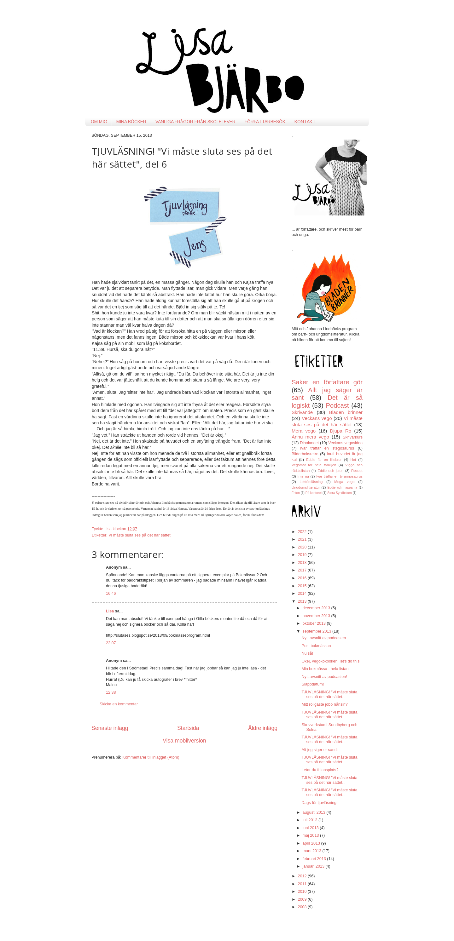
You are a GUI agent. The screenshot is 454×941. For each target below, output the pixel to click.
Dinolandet (309, 443)
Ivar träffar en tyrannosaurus (339, 476)
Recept (357, 471)
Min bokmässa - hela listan (324, 669)
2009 (303, 899)
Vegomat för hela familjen (314, 465)
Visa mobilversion (184, 740)
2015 (303, 586)
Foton (296, 493)
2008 (303, 907)
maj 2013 (311, 835)
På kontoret (314, 493)
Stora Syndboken (339, 493)
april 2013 (312, 843)
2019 (303, 555)
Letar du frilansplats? (319, 770)
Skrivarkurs (353, 437)
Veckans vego (317, 418)
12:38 (111, 692)
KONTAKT (305, 121)
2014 (303, 593)
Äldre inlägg (262, 728)
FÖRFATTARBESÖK (265, 121)
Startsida (188, 728)
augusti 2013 (315, 812)
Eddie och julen (330, 471)
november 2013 (317, 616)
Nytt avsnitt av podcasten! (324, 676)
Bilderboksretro (305, 454)
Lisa (110, 611)
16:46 (111, 593)
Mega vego (344, 482)
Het (353, 460)
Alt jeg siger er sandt (319, 750)
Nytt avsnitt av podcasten (323, 638)
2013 (303, 601)
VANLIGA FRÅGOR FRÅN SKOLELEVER (195, 121)
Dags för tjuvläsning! (319, 802)
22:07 (111, 643)
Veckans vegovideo (345, 443)
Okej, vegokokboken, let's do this (330, 661)
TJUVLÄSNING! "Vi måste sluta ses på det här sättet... (329, 694)
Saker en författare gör (327, 382)
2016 (303, 578)
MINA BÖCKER (131, 121)
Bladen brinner (346, 412)
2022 (303, 532)
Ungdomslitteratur (306, 487)
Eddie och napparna (342, 487)
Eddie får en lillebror (323, 460)
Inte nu (303, 476)
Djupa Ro (340, 430)
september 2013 (318, 631)
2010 (303, 891)
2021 (303, 539)
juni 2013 (311, 828)
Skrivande (302, 412)
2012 (303, 876)
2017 (303, 570)
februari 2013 (315, 859)
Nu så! (307, 653)
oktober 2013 (315, 623)
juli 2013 (310, 820)
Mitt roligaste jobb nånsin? (324, 704)
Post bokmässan (316, 646)
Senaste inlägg (109, 728)
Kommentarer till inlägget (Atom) (150, 757)
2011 (303, 884)
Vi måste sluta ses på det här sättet (139, 535)
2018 (303, 562)
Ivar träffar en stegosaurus (327, 448)
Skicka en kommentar (119, 704)
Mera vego (304, 430)
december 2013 (317, 608)
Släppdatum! (312, 684)
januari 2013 (314, 866)
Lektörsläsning (311, 482)
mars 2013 (313, 851)
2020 (303, 547)
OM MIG (99, 121)
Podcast (337, 405)
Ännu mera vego (310, 436)
